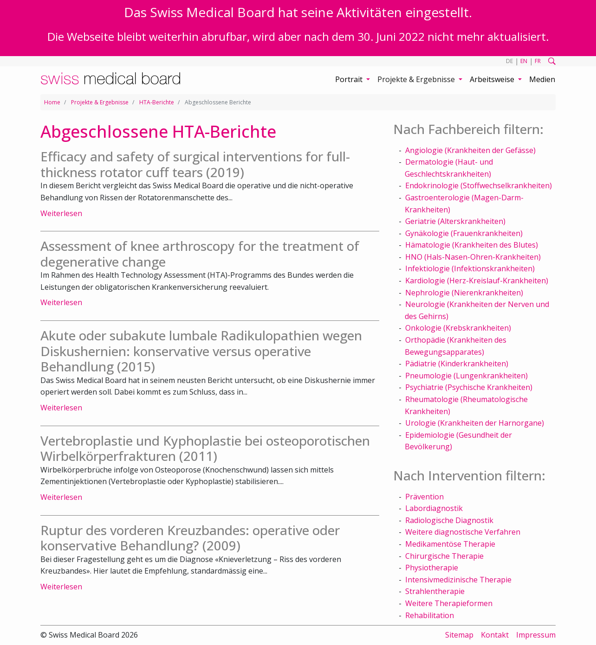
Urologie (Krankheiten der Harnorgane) (474, 423)
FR (538, 61)
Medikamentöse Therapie (450, 544)
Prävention (424, 497)
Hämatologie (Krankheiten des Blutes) (471, 245)
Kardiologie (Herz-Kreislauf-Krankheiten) (476, 280)
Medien (542, 79)
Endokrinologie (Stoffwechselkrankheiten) (478, 185)
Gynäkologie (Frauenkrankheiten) (464, 233)
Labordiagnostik (434, 508)
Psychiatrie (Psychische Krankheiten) (468, 387)
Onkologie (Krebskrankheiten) (458, 328)
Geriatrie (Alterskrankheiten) (455, 221)
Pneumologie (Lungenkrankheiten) (466, 375)
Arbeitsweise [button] (493, 79)
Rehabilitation (429, 615)
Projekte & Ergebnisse (100, 102)
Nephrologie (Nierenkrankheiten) (464, 292)
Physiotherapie (431, 567)
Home (52, 102)
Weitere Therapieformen (448, 603)
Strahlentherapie (435, 591)
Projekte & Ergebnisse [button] (417, 79)
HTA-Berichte (156, 102)
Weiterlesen (61, 213)
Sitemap (459, 635)
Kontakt (495, 635)
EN (523, 61)
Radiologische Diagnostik (449, 520)
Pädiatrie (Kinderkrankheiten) (456, 363)
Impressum (536, 635)
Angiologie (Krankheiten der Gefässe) (470, 150)
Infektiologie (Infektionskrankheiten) (470, 268)
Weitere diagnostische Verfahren (462, 532)
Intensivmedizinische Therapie (458, 580)
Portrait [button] (349, 79)
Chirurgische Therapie (444, 556)
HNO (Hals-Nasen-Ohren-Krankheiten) (473, 257)
